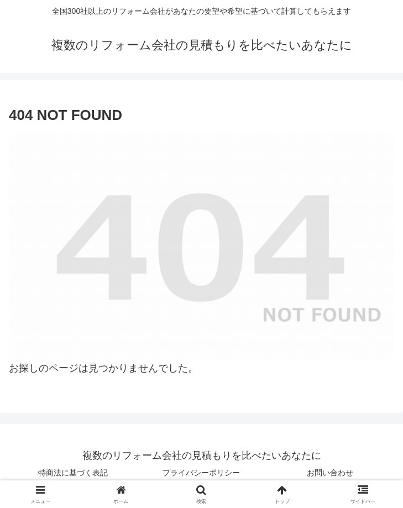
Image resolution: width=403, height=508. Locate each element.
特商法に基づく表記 (73, 472)
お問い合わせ (330, 472)
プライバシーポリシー (201, 472)
